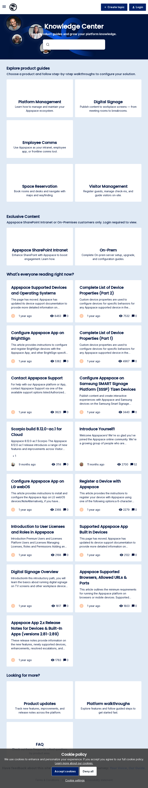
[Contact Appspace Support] (40, 395)
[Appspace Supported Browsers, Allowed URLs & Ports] (108, 588)
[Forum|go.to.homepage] (13, 7)
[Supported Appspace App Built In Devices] (108, 540)
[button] (74, 780)
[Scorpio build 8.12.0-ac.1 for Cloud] (40, 446)
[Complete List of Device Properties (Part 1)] (108, 346)
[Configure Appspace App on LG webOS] (40, 495)
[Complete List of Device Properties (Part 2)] (108, 301)
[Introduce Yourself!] (108, 446)
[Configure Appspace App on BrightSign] (40, 346)
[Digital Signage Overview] (40, 588)
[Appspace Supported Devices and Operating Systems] (40, 301)
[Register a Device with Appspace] (108, 495)
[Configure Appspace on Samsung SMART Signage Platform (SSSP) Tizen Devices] (108, 395)
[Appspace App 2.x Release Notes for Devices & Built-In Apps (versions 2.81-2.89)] (40, 641)
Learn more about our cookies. (74, 763)
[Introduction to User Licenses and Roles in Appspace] (40, 540)
